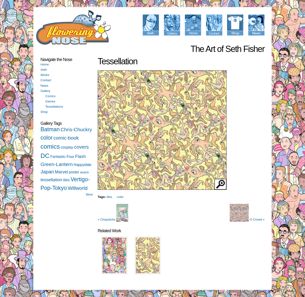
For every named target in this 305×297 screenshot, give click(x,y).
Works (45, 75)
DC (45, 155)
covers (81, 147)
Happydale (83, 165)
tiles (66, 180)
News (44, 85)
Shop (44, 112)
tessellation (51, 179)
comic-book (66, 138)
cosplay (67, 147)
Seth (44, 69)
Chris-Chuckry (76, 129)
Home (45, 64)
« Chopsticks (113, 219)
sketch (84, 172)
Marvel (61, 172)
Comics (50, 96)
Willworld (77, 188)
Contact (46, 80)
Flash (80, 156)
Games (50, 101)
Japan (47, 171)
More (89, 194)
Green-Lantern (57, 164)
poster (74, 172)
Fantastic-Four (62, 157)
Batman (50, 129)
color (47, 138)
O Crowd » (247, 219)
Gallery (45, 91)
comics (50, 146)
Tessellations (54, 106)
